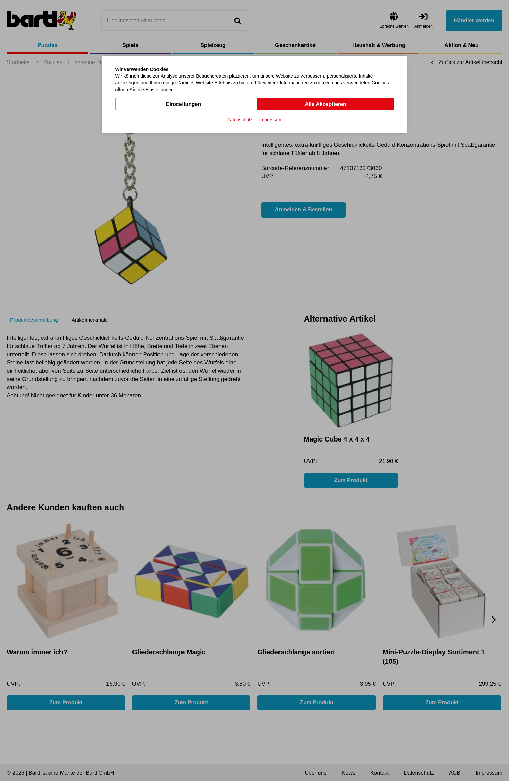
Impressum (271, 119)
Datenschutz (239, 119)
